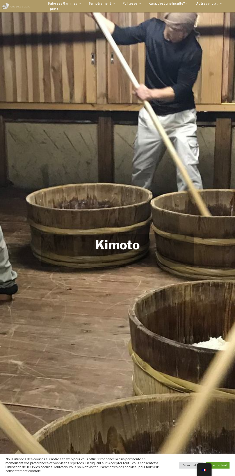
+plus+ (53, 9)
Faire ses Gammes (64, 3)
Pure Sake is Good (19, 6)
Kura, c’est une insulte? (169, 3)
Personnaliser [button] (191, 465)
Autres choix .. (209, 3)
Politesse (132, 3)
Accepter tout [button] (217, 465)
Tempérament (102, 3)
